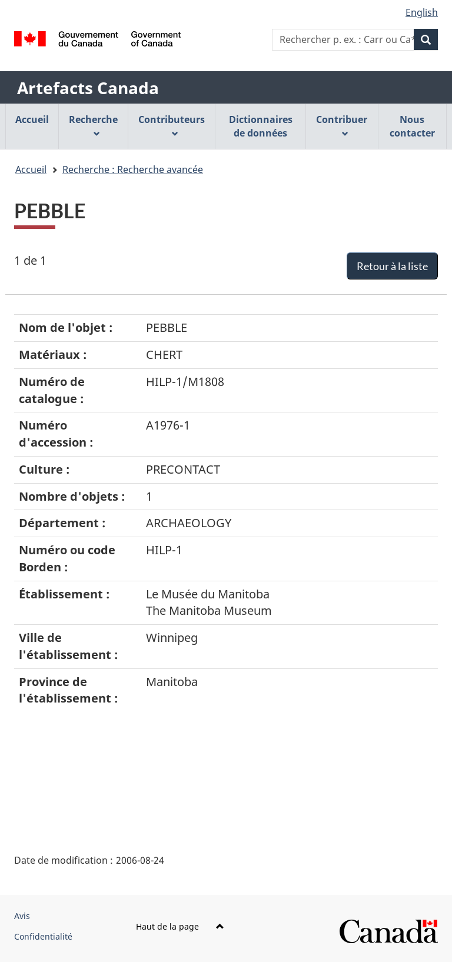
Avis (22, 915)
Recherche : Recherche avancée (132, 169)
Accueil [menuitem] (32, 119)
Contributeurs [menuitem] (171, 125)
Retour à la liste (392, 265)
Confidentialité (43, 936)
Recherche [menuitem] (93, 125)
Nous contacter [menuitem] (412, 126)
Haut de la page (180, 926)
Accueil (30, 169)
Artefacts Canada (88, 87)
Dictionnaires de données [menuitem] (261, 126)
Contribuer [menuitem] (341, 125)
